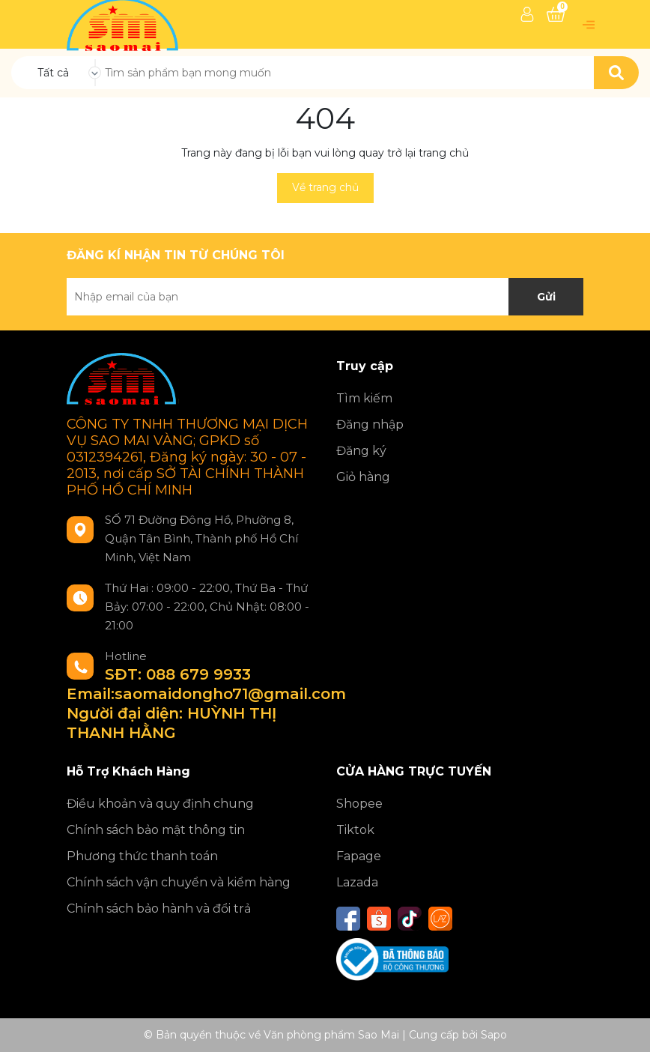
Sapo (494, 1035)
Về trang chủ (325, 187)
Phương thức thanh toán (142, 856)
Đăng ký (361, 451)
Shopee (359, 803)
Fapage (358, 856)
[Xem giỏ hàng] (556, 14)
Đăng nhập (370, 424)
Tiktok (355, 830)
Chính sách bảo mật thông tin (156, 830)
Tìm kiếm (364, 398)
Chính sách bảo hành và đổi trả (159, 908)
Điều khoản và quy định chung (160, 803)
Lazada (357, 882)
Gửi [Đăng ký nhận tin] (546, 296)
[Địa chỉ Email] (325, 296)
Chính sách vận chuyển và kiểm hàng (179, 882)
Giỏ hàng (363, 477)
